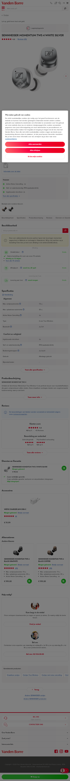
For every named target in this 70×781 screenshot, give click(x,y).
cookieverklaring (11, 139)
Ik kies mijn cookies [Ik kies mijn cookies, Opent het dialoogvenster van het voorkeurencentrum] (35, 157)
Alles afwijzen (35, 150)
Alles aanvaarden (35, 144)
